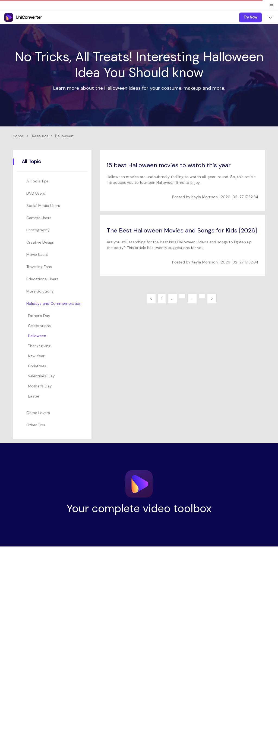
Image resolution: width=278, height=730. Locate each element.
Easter (33, 396)
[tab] (53, 181)
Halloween (37, 335)
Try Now (250, 17)
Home (18, 135)
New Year (36, 355)
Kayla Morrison (204, 196)
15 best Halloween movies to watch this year (169, 165)
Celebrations (39, 325)
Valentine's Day (41, 376)
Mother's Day (40, 386)
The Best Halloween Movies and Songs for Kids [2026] (182, 230)
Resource (40, 135)
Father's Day (39, 315)
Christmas (37, 366)
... (172, 298)
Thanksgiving (39, 345)
